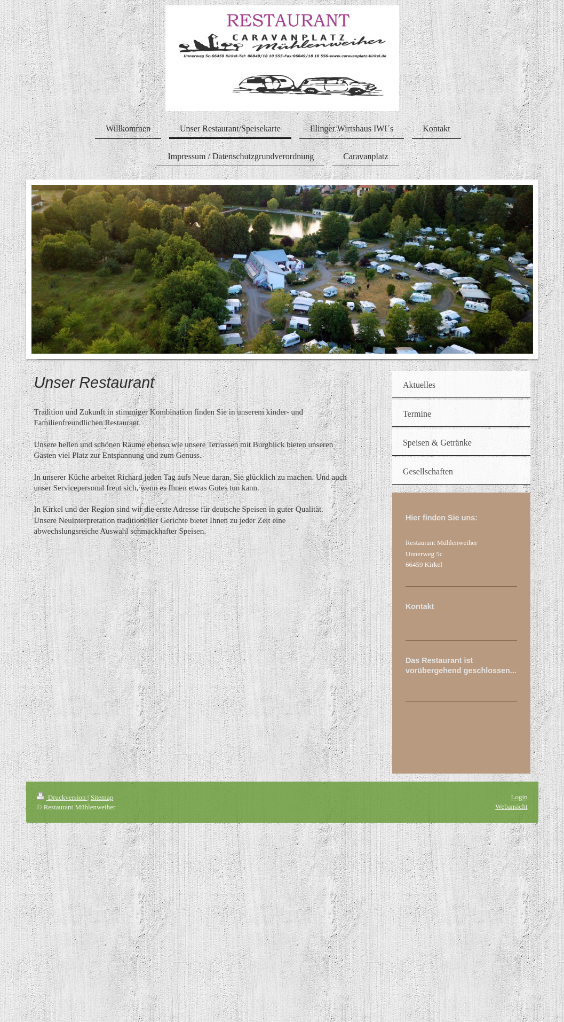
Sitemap (102, 797)
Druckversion (62, 797)
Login (519, 797)
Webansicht (511, 806)
